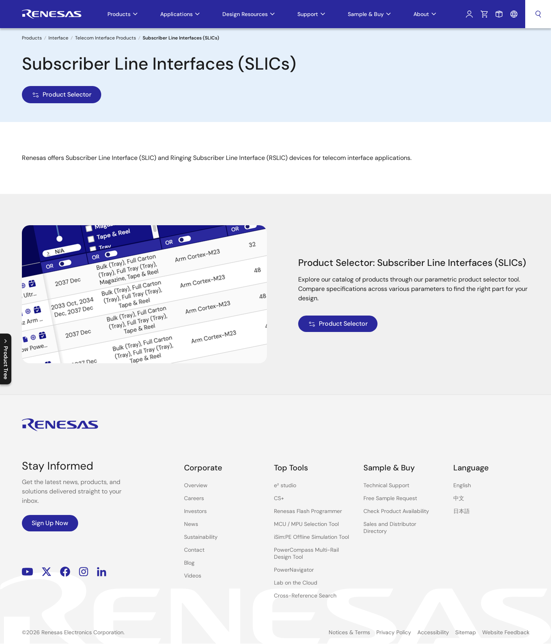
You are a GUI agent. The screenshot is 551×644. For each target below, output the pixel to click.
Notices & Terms (349, 632)
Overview (196, 485)
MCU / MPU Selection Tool (306, 523)
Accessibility (433, 632)
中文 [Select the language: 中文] (458, 498)
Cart (484, 14)
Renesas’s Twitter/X (46, 572)
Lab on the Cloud (295, 582)
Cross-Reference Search (305, 595)
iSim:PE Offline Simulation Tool (311, 536)
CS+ (279, 498)
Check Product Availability (396, 511)
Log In (469, 14)
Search (538, 14)
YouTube (27, 572)
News (191, 523)
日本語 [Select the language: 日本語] (461, 511)
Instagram (83, 572)
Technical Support (386, 485)
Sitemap (465, 632)
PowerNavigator (294, 569)
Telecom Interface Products (105, 38)
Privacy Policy (393, 632)
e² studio (285, 485)
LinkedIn (101, 572)
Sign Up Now (50, 523)
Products (32, 38)
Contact (194, 549)
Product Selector (61, 94)
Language (513, 14)
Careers (194, 498)
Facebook (65, 572)
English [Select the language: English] (462, 485)
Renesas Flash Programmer (308, 511)
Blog (189, 562)
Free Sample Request (390, 498)
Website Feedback (506, 632)
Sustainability (201, 536)
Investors (195, 511)
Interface (58, 38)
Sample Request (499, 14)
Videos (192, 575)
